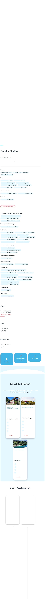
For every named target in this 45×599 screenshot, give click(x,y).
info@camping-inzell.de (5, 314)
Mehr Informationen (9, 206)
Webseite (2, 316)
